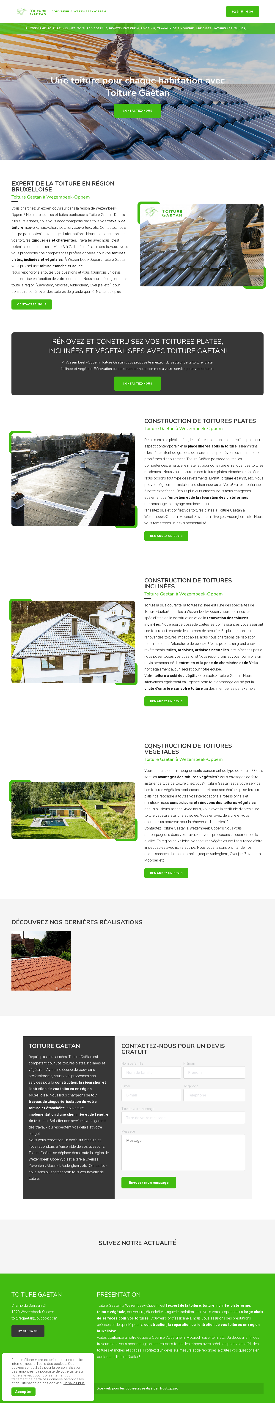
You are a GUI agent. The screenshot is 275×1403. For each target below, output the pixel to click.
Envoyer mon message (149, 1182)
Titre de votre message (137, 1109)
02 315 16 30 (242, 11)
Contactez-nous (137, 110)
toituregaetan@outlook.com (34, 1318)
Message (128, 1131)
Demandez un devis (166, 536)
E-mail (125, 1086)
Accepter (23, 1392)
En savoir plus (74, 1383)
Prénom (189, 1063)
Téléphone (190, 1086)
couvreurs (133, 1388)
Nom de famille (132, 1063)
